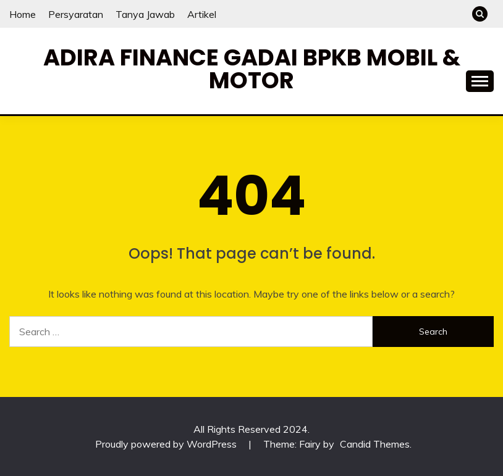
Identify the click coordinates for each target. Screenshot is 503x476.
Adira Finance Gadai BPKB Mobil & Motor (251, 68)
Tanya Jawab (145, 14)
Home (22, 14)
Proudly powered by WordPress (167, 444)
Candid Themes (375, 444)
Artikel (201, 14)
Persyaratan (75, 14)
